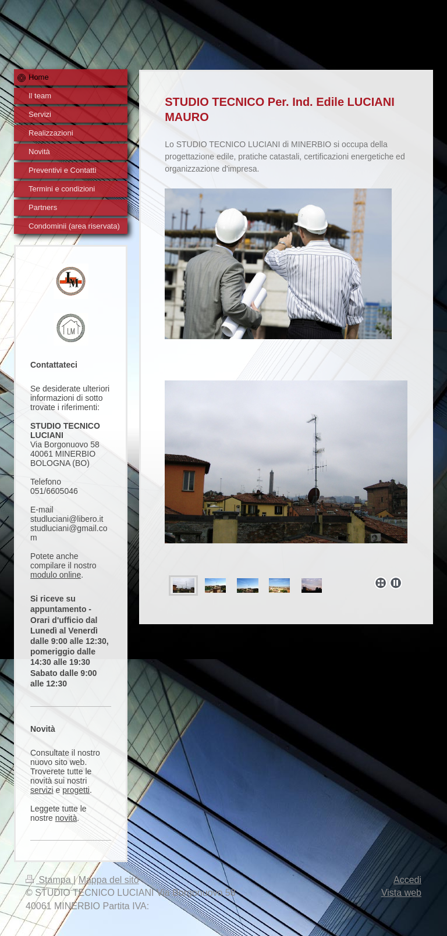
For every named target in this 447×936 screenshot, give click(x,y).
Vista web (401, 893)
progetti (76, 790)
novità (66, 818)
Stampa (49, 880)
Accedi (407, 880)
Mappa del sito (109, 880)
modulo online (55, 574)
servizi (42, 790)
